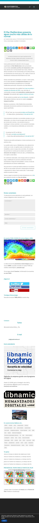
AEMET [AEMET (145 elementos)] (5, 425)
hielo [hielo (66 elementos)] (23, 435)
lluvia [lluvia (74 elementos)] (16, 437)
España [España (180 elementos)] (9, 432)
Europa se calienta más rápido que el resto (19, 454)
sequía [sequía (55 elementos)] (26, 442)
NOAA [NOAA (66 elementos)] (24, 440)
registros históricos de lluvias (26, 94)
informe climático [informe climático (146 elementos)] (29, 435)
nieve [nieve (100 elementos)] (20, 440)
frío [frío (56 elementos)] (20, 435)
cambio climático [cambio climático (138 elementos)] (20, 427)
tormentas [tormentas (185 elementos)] (31, 445)
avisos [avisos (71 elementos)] (15, 425)
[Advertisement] (19, 20)
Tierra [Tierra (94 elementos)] (27, 445)
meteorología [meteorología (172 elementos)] (6, 440)
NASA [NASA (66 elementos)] (12, 440)
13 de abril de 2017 (28, 114)
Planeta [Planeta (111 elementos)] (5, 442)
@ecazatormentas (8, 327)
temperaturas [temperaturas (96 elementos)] (6, 445)
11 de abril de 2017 (29, 136)
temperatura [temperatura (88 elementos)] (30, 442)
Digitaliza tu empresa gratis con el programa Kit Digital (19, 377)
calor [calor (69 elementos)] (15, 427)
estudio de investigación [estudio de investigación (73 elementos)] (16, 432)
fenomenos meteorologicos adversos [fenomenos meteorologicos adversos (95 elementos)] (11, 435)
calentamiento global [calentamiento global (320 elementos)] (8, 427)
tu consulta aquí (15, 491)
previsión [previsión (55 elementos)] (17, 442)
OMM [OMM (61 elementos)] (33, 440)
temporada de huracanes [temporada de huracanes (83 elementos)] (15, 445)
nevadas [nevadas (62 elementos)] (16, 440)
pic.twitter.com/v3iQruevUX (18, 134)
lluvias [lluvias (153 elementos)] (20, 437)
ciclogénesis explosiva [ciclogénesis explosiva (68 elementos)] (14, 430)
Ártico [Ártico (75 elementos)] (5, 447)
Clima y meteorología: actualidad (11, 41)
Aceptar (4, 520)
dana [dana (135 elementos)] (5, 432)
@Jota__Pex (16, 327)
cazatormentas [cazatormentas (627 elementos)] (27, 427)
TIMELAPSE (17, 297)
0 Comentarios (22, 41)
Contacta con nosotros (10, 386)
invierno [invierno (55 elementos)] (12, 437)
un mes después (24, 97)
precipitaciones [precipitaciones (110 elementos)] (11, 442)
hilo (34, 175)
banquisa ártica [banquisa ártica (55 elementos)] (20, 425)
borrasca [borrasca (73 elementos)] (26, 425)
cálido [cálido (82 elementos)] (33, 430)
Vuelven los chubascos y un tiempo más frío (20, 456)
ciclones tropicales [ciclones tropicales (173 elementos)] (23, 430)
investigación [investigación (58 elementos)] (6, 437)
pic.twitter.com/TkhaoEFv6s (27, 112)
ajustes (3, 518)
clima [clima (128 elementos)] (30, 430)
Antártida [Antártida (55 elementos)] (10, 425)
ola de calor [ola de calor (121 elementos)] (29, 440)
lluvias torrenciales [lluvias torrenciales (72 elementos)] (25, 437)
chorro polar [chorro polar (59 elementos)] (6, 430)
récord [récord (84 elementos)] (22, 442)
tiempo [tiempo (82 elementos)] (23, 445)
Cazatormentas (9, 39)
